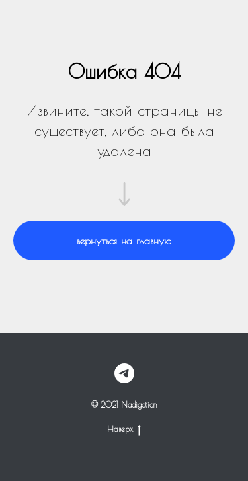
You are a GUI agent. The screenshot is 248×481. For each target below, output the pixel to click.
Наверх (124, 429)
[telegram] (124, 373)
